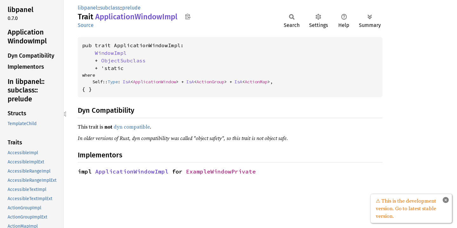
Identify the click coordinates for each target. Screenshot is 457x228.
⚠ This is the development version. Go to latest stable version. (406, 208)
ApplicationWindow (154, 82)
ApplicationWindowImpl (132, 171)
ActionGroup (210, 82)
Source (86, 25)
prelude (131, 8)
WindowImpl (111, 53)
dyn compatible (132, 126)
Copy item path (187, 16)
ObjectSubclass (123, 60)
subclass (110, 8)
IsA (126, 82)
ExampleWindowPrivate (221, 171)
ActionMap (256, 82)
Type (113, 82)
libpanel (87, 8)
